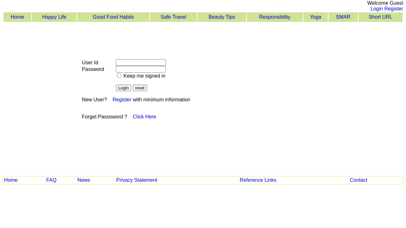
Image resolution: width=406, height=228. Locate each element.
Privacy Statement (136, 180)
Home (17, 17)
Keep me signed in (144, 76)
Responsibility (274, 17)
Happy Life (54, 17)
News (84, 180)
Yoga (315, 17)
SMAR (343, 17)
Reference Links (258, 180)
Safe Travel (173, 17)
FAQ (51, 180)
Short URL (380, 17)
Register (393, 8)
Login (377, 8)
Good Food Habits (113, 17)
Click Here (144, 116)
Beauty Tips (222, 17)
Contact (358, 180)
